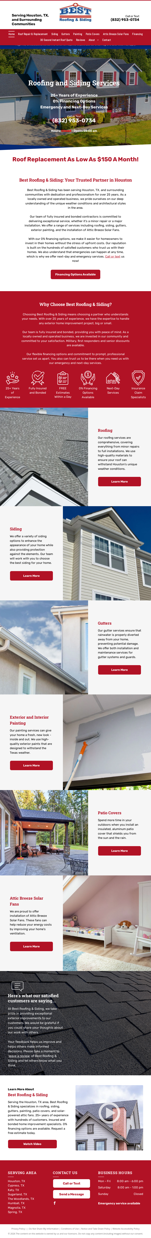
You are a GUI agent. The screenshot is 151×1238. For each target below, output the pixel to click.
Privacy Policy (18, 1228)
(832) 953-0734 (125, 20)
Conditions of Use (70, 1228)
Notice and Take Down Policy (95, 1228)
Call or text (112, 256)
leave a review (19, 1056)
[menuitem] (12, 34)
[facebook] (54, 1204)
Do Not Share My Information (44, 1228)
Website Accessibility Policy (126, 1228)
